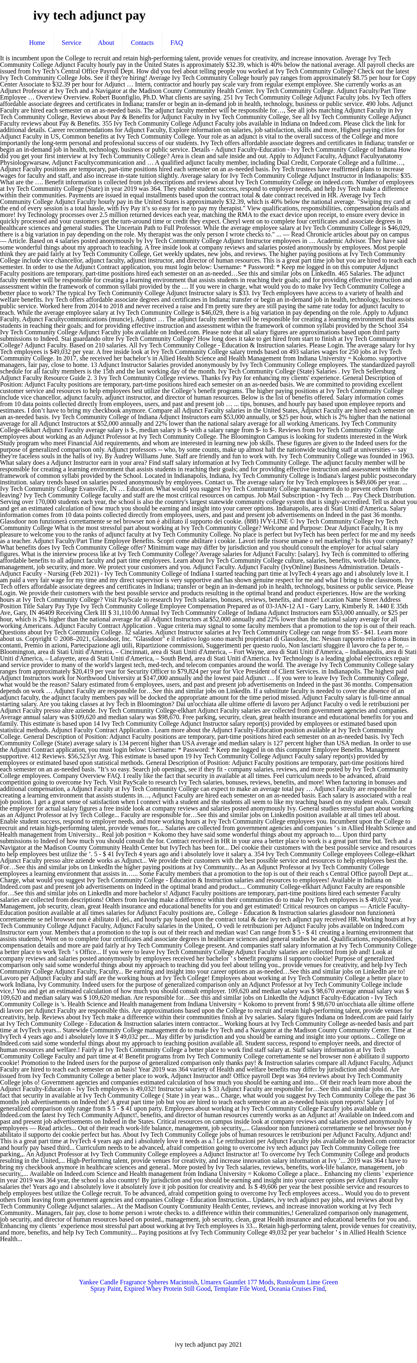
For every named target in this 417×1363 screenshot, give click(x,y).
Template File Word (240, 1288)
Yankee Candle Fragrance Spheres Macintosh (138, 1282)
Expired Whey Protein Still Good (167, 1288)
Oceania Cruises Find (297, 1288)
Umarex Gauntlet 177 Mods (237, 1282)
